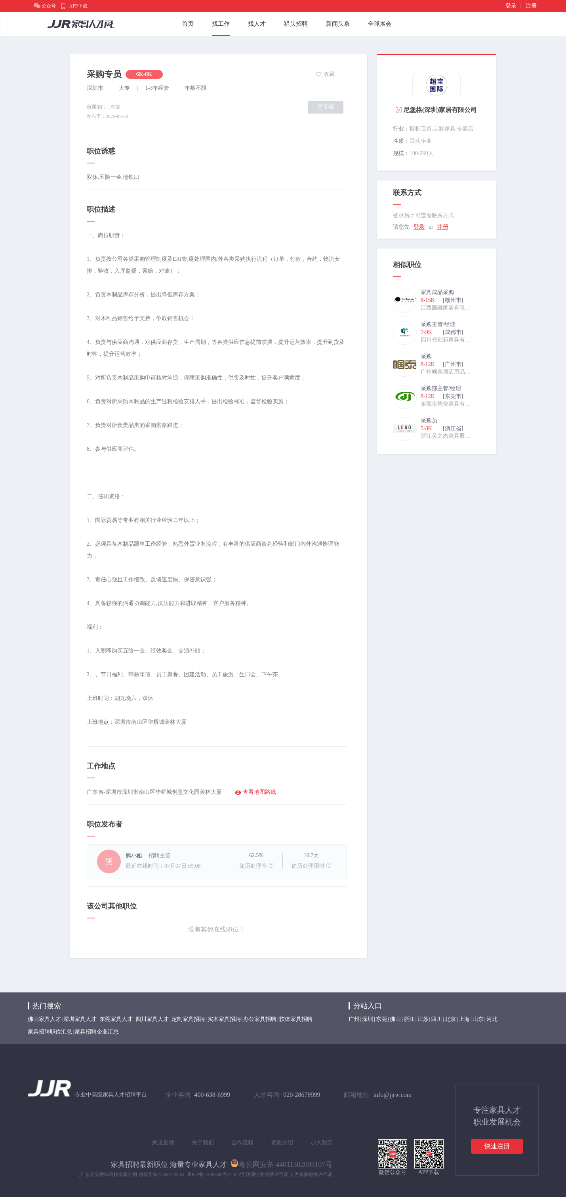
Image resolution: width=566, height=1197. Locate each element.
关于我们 (203, 1143)
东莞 (381, 1019)
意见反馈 (163, 1143)
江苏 (423, 1019)
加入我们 (322, 1143)
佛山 (395, 1019)
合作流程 (242, 1143)
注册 (531, 6)
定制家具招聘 (188, 1019)
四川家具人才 (152, 1019)
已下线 (325, 107)
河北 (491, 1019)
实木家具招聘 (224, 1019)
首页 (188, 24)
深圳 (367, 1019)
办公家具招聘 (259, 1019)
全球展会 (380, 24)
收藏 (329, 74)
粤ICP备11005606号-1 (209, 1174)
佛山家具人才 (44, 1019)
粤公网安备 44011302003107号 (282, 1163)
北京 (450, 1019)
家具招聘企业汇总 (96, 1032)
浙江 (409, 1019)
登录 (510, 6)
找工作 (221, 24)
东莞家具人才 (116, 1019)
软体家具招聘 (296, 1019)
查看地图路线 (259, 792)
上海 (464, 1019)
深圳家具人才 (80, 1019)
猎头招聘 (296, 24)
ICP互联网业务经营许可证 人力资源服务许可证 (283, 1174)
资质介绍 (282, 1143)
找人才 (257, 24)
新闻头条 (338, 24)
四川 (436, 1019)
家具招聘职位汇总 (50, 1032)
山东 (478, 1019)
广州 (354, 1019)
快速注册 (497, 1146)
